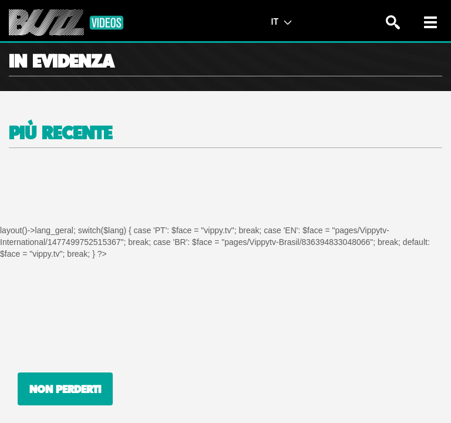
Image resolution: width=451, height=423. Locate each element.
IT (281, 21)
